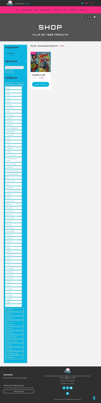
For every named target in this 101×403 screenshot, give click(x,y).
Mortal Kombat (10, 218)
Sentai (8, 245)
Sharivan (8, 251)
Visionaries (9, 288)
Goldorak (8, 152)
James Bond (9, 167)
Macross (8, 197)
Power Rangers (10, 228)
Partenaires (46, 10)
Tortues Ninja (9, 278)
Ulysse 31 (8, 285)
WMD (73, 378)
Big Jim (8, 98)
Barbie (8, 91)
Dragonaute (9, 125)
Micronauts (9, 214)
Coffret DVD (9, 310)
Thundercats (9, 275)
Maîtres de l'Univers (11, 341)
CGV (64, 10)
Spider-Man (9, 255)
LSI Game (8, 194)
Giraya (8, 138)
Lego (7, 184)
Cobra (8, 111)
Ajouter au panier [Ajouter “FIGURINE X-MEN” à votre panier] (40, 84)
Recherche (9, 71)
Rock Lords (9, 235)
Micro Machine (10, 211)
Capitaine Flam (10, 108)
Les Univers (26, 10)
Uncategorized (10, 357)
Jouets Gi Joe (9, 328)
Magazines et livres (11, 337)
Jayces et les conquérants (13, 171)
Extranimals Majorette (12, 128)
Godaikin (8, 145)
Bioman (8, 101)
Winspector (9, 299)
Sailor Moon (9, 238)
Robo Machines (10, 231)
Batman (8, 94)
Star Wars (9, 261)
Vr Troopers (9, 295)
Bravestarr (9, 105)
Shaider (8, 248)
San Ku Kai (9, 241)
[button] (18, 391)
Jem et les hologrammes (12, 174)
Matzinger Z (9, 208)
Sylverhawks (9, 272)
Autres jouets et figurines (14, 84)
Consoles (8, 314)
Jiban (7, 177)
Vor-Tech (8, 292)
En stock (10, 53)
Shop (36, 10)
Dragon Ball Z (9, 121)
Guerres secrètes (11, 155)
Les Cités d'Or (10, 187)
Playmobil (8, 224)
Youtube (57, 10)
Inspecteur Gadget (11, 164)
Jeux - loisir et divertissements (10, 323)
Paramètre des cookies (67, 383)
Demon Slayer (10, 115)
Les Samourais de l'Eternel (13, 191)
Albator (8, 88)
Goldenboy (9, 148)
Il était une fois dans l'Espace (11, 159)
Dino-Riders (9, 118)
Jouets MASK (9, 332)
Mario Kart (9, 204)
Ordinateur (9, 345)
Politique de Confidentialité (67, 381)
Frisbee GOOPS (10, 131)
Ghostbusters (10, 135)
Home (17, 10)
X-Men (8, 302)
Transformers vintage (12, 353)
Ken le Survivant (10, 181)
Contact (82, 10)
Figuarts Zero (10, 318)
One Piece (9, 221)
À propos (72, 10)
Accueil (33, 46)
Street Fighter (9, 268)
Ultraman (8, 282)
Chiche (68, 378)
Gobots (8, 142)
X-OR (7, 305)
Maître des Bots (10, 201)
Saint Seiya (9, 349)
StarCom (8, 265)
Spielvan (8, 258)
